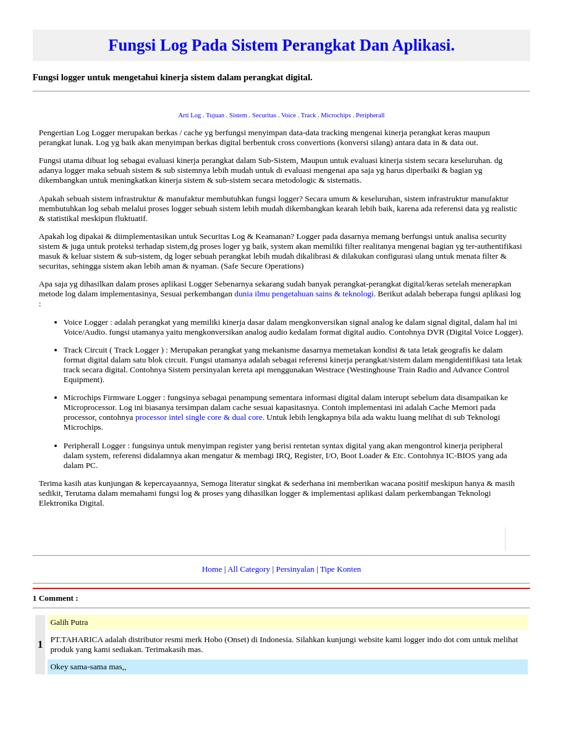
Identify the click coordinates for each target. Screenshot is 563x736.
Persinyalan (295, 569)
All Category (248, 569)
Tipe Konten (341, 569)
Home (212, 569)
